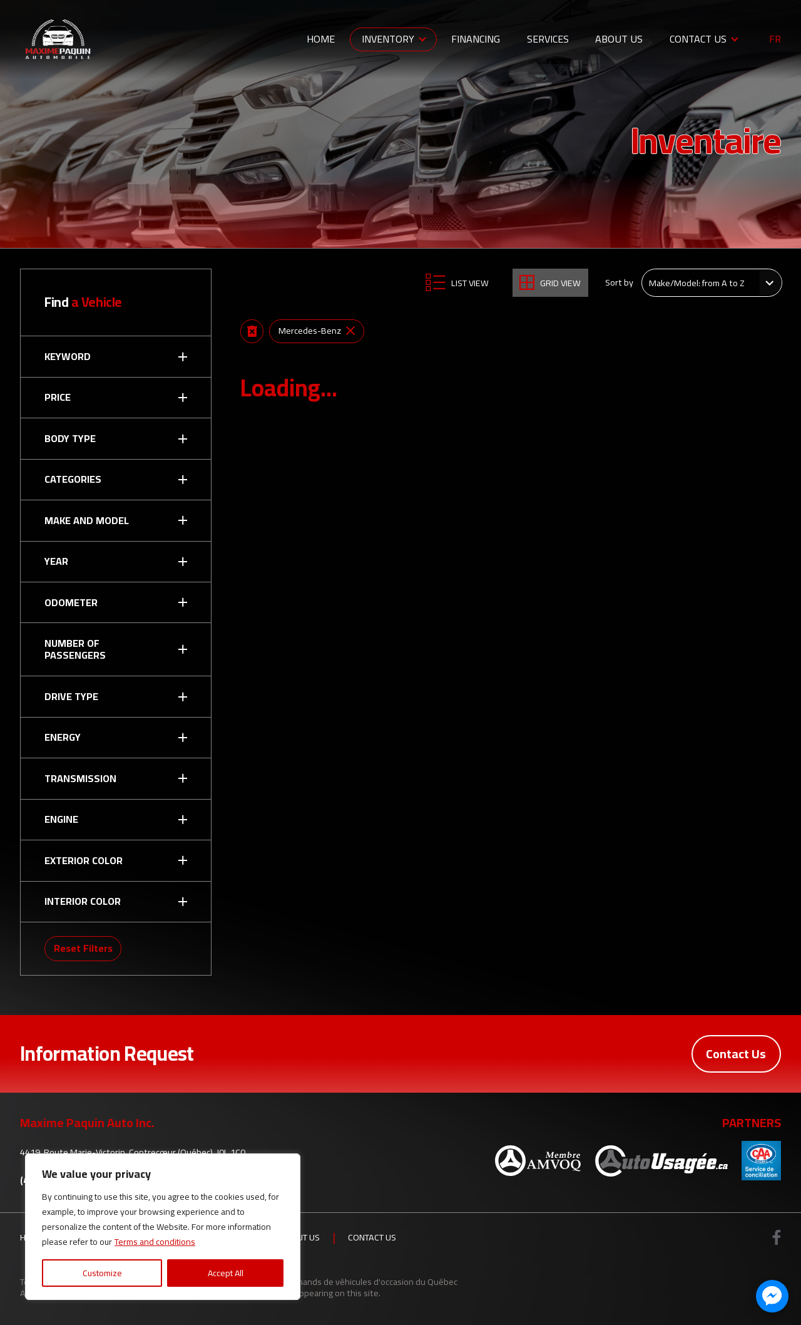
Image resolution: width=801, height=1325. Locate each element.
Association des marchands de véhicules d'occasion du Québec (337, 1281)
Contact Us (698, 38)
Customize (102, 1273)
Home (321, 38)
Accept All (225, 1273)
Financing (475, 38)
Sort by (619, 282)
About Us (619, 38)
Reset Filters (83, 948)
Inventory (388, 38)
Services (548, 38)
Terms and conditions (155, 1242)
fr (775, 39)
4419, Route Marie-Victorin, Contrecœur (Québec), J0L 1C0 (132, 1151)
